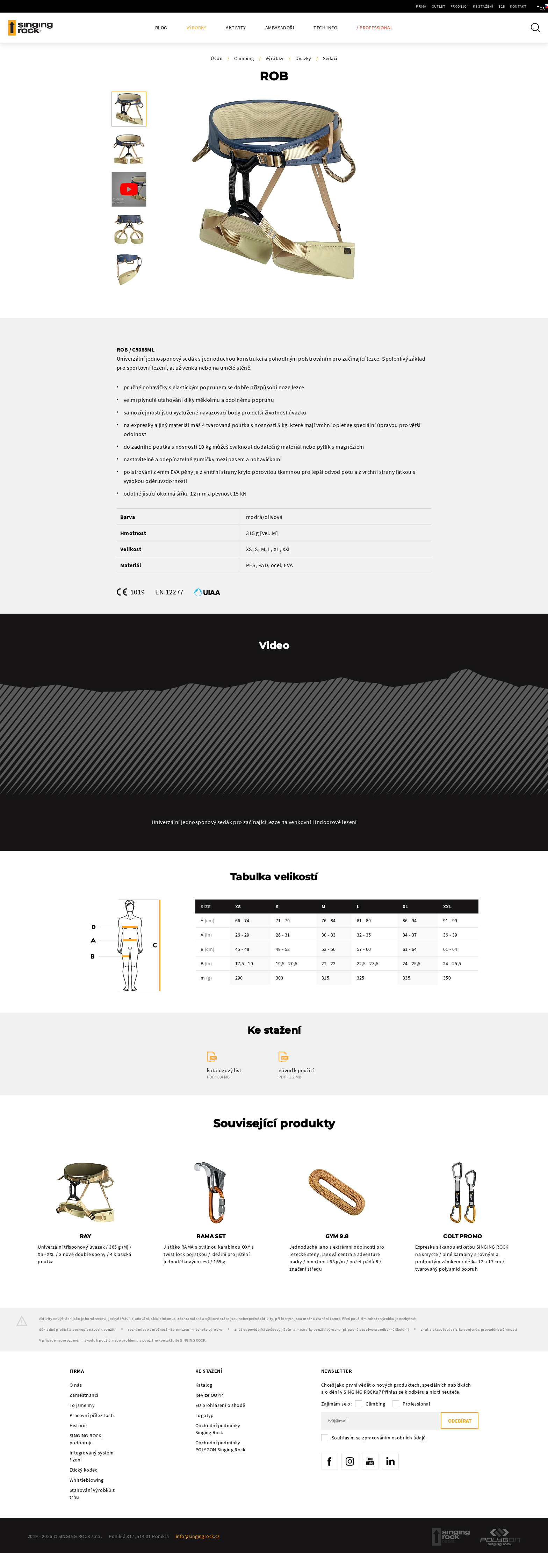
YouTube (372, 1462)
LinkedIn (393, 1462)
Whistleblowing (87, 1480)
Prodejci (435, 6)
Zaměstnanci (84, 1395)
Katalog (203, 1385)
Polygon (500, 1537)
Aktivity (236, 27)
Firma (397, 6)
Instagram (351, 1462)
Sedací (330, 58)
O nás (76, 1385)
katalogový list (224, 1070)
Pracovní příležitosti (92, 1416)
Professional (416, 1404)
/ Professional (374, 27)
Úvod (217, 58)
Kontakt (494, 6)
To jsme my (82, 1405)
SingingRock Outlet (451, 1537)
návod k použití (296, 1070)
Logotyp (204, 1416)
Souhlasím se (379, 1438)
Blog (161, 27)
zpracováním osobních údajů (394, 1438)
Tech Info (325, 27)
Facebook (330, 1462)
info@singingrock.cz (198, 1536)
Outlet (414, 6)
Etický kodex (83, 1470)
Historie (78, 1426)
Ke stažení (459, 6)
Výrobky (197, 27)
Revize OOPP (209, 1395)
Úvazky (303, 58)
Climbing (244, 58)
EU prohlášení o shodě (220, 1405)
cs (531, 6)
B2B (478, 6)
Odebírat (459, 1421)
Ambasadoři (279, 27)
